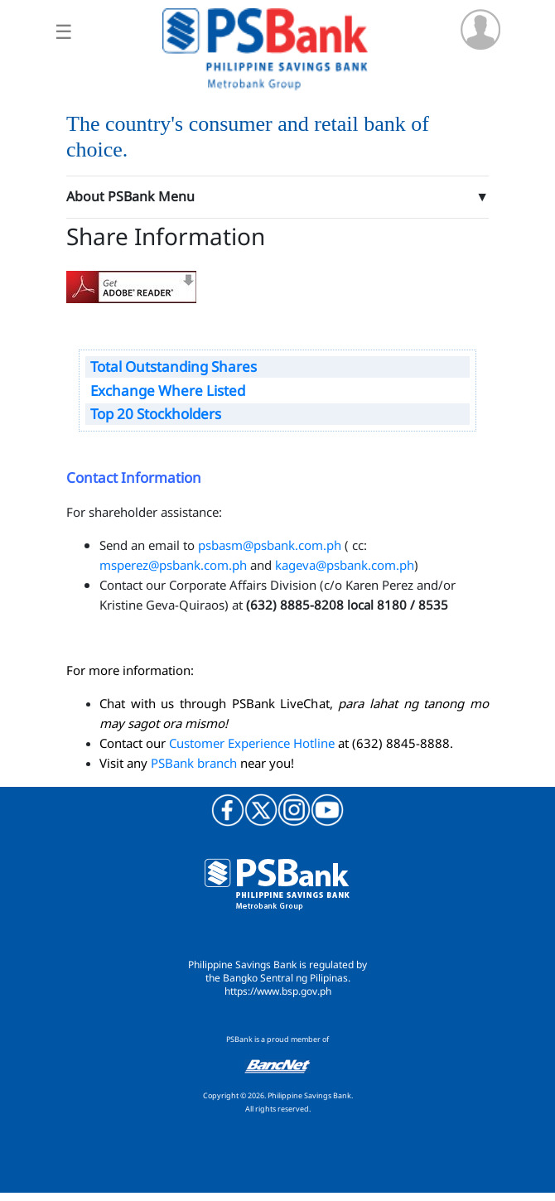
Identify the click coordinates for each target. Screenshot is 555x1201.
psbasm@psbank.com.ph (269, 545)
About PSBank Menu (130, 196)
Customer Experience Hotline (252, 743)
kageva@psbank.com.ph (344, 565)
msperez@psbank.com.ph (173, 565)
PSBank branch (194, 763)
